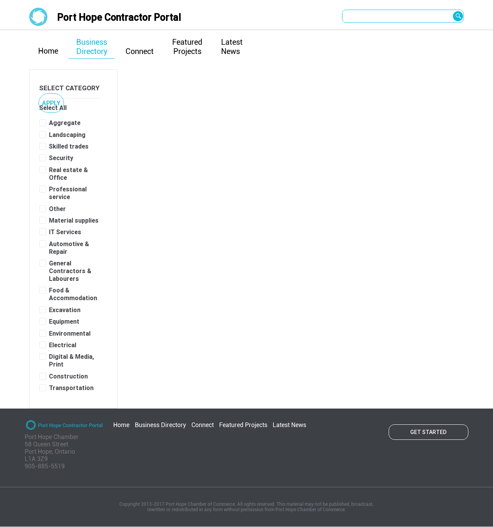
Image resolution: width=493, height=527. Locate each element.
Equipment (64, 321)
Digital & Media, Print (71, 360)
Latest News (231, 46)
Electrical (62, 345)
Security (61, 158)
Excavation (64, 310)
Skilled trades (69, 146)
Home (48, 51)
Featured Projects (187, 46)
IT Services (65, 232)
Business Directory (91, 46)
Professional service (68, 193)
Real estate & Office (68, 173)
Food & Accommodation (73, 294)
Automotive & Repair (69, 247)
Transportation (71, 388)
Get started (428, 432)
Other (57, 209)
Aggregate (64, 123)
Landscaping (67, 135)
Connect (140, 51)
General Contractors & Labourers (70, 270)
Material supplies (74, 220)
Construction (68, 376)
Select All (53, 107)
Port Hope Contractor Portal (119, 18)
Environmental (70, 333)
